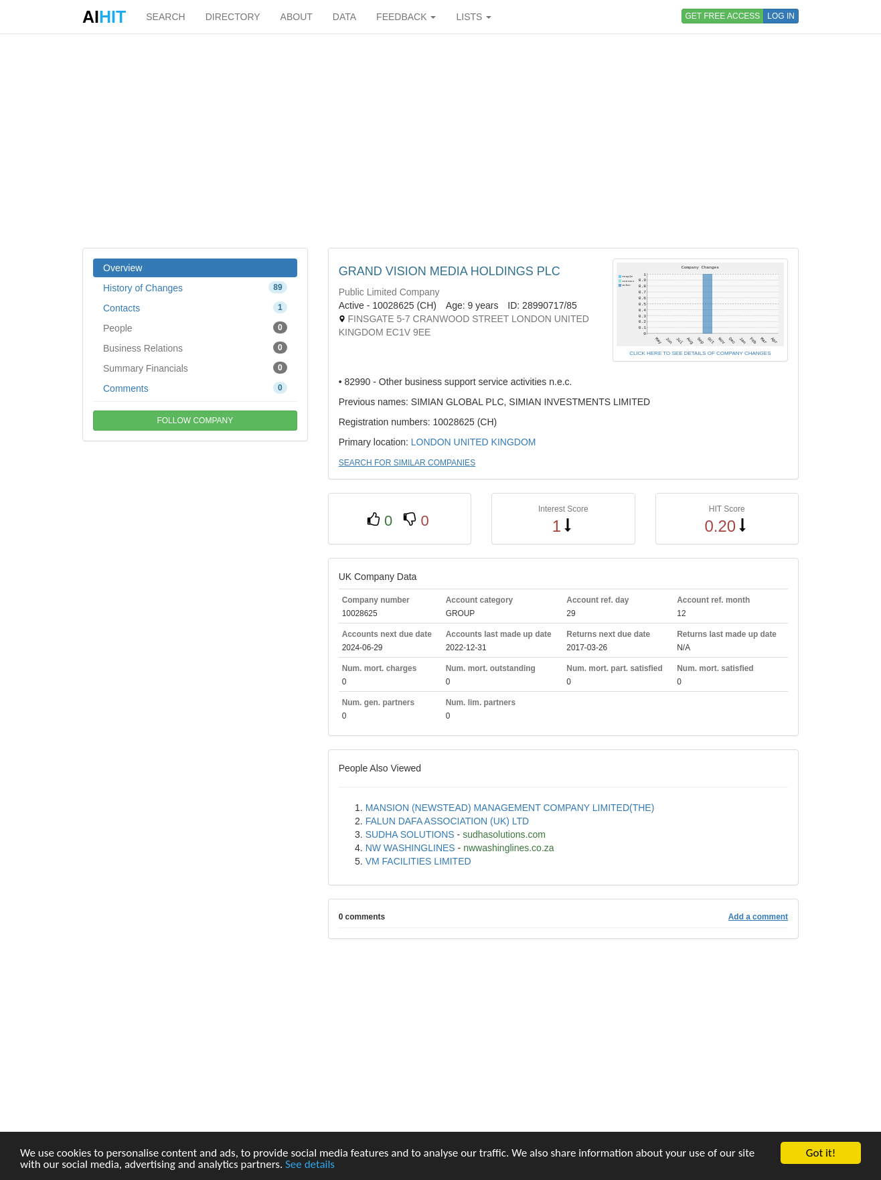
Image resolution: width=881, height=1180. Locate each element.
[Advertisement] (440, 140)
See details (310, 1165)
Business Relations (195, 348)
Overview (122, 268)
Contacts (195, 307)
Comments (195, 388)
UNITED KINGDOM (495, 442)
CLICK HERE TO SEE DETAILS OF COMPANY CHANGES (700, 353)
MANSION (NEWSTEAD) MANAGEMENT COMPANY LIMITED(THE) (510, 807)
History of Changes (195, 287)
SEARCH (165, 16)
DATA (344, 16)
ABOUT (297, 16)
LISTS (473, 16)
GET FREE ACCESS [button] (723, 16)
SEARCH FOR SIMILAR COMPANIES (407, 462)
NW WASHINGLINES (410, 847)
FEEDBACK (406, 16)
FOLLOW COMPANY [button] (195, 420)
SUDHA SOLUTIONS (410, 834)
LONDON (431, 442)
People (195, 327)
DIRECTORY (233, 16)
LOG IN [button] (781, 16)
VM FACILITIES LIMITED (418, 861)
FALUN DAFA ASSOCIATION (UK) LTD (448, 821)
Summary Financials (195, 368)
